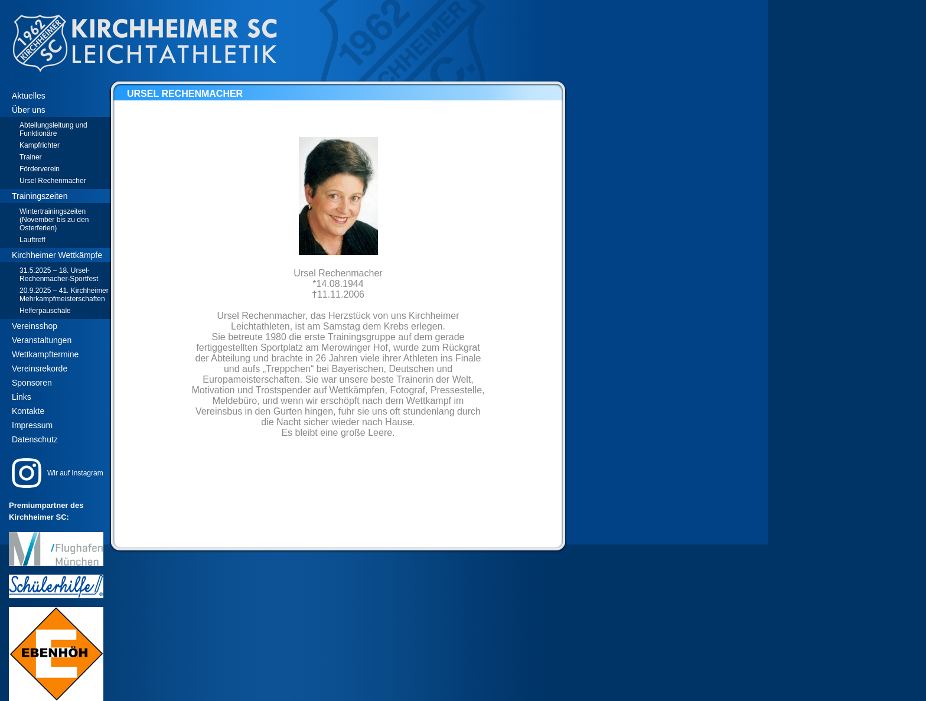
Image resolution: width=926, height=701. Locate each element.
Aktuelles (28, 95)
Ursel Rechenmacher (52, 181)
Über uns (28, 110)
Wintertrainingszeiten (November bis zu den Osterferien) (54, 219)
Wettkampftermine (45, 354)
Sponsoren (32, 382)
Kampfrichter (39, 145)
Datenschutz (35, 439)
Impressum (32, 425)
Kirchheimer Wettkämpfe (57, 255)
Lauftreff (32, 240)
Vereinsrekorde (39, 368)
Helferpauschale (45, 311)
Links (21, 397)
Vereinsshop (34, 326)
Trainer (30, 157)
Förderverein (39, 169)
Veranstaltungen (41, 340)
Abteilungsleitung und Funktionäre (53, 129)
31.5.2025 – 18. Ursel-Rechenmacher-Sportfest (58, 274)
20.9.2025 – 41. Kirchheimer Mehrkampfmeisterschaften (64, 294)
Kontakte (28, 411)
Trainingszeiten (39, 196)
